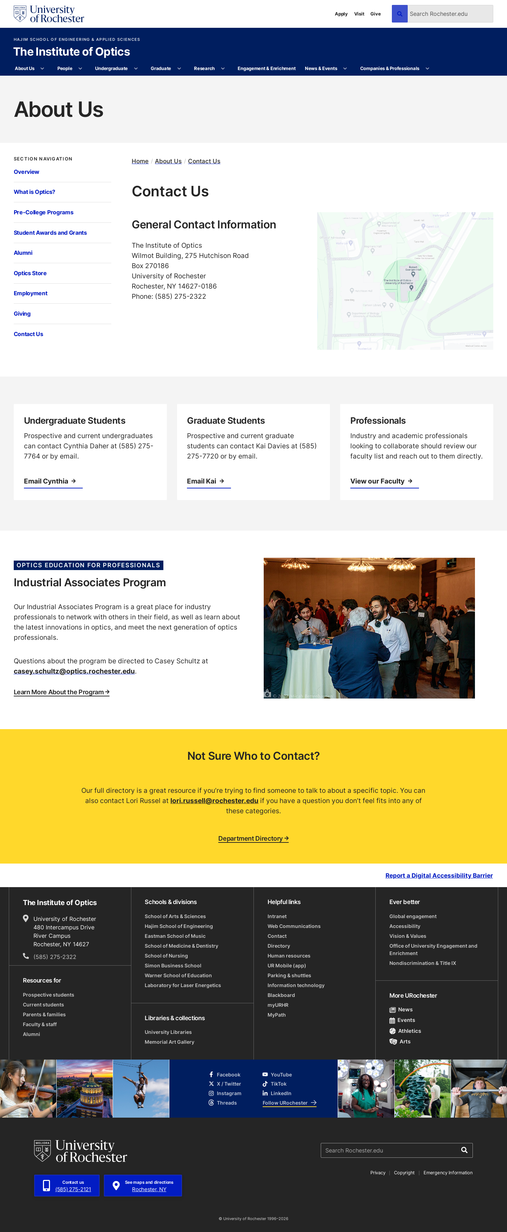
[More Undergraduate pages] (136, 69)
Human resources (289, 955)
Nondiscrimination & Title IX (422, 963)
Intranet (277, 916)
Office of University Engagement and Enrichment (433, 949)
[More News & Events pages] (345, 69)
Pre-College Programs (44, 212)
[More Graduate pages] (179, 69)
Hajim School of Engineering (179, 926)
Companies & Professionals (390, 68)
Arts (400, 1041)
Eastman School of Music (175, 936)
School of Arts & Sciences (175, 916)
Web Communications (294, 926)
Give (375, 14)
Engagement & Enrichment (266, 68)
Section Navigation (43, 159)
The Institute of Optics (71, 52)
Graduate (161, 68)
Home (140, 161)
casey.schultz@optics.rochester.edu (74, 671)
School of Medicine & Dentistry (181, 945)
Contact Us (28, 334)
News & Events (321, 68)
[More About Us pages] (42, 69)
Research (204, 68)
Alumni (23, 253)
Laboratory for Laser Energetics (183, 985)
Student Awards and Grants (50, 232)
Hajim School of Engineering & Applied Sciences (77, 39)
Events (402, 1020)
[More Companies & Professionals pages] (427, 69)
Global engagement (413, 916)
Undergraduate (111, 68)
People (64, 68)
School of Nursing (166, 955)
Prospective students (48, 994)
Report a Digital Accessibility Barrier (439, 875)
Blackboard (281, 995)
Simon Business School (173, 965)
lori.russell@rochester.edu (214, 800)
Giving (22, 313)
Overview (27, 172)
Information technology (296, 985)
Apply (341, 14)
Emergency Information (448, 1172)
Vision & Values (407, 936)
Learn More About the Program (61, 692)
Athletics (405, 1031)
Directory (279, 945)
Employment (31, 293)
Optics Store (30, 273)
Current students (43, 1004)
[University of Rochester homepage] (49, 14)
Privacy (377, 1172)
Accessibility (404, 926)
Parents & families (44, 1014)
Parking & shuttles (289, 975)
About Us (25, 68)
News (401, 1009)
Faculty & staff (40, 1024)
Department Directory (253, 838)
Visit (359, 14)
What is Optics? (34, 192)
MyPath (277, 1014)
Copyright (404, 1172)
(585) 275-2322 (54, 957)
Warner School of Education (178, 975)
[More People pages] (80, 69)
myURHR (278, 1005)
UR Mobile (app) (287, 965)
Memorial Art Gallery (169, 1041)
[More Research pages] (223, 69)
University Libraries (168, 1032)
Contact (277, 936)
